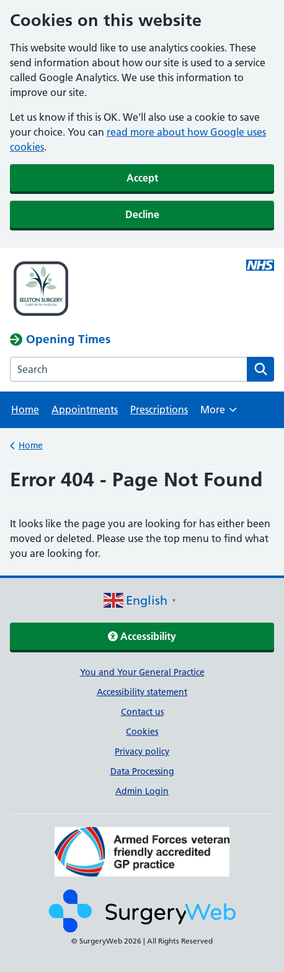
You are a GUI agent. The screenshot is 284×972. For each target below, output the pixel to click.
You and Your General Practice (142, 672)
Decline (142, 214)
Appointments (84, 409)
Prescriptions (159, 409)
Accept (142, 178)
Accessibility (142, 636)
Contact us (142, 711)
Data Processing (142, 771)
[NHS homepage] (115, 290)
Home (25, 409)
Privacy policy (142, 751)
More (218, 413)
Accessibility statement (142, 692)
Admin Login (142, 791)
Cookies (142, 731)
